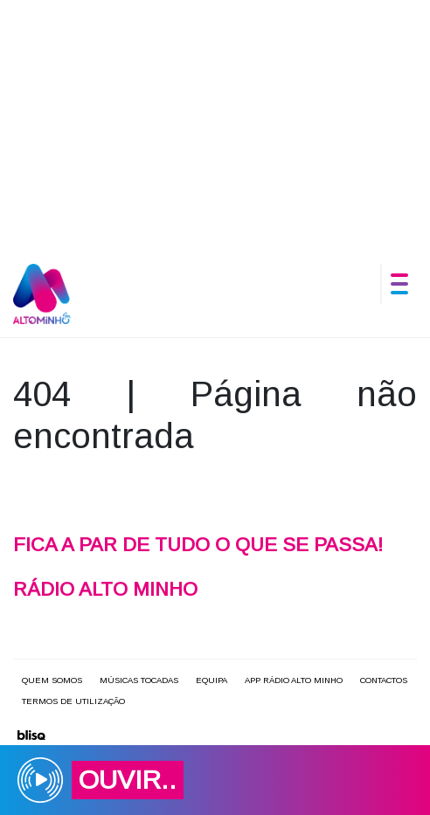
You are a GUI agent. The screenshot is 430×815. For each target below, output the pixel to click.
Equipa (211, 680)
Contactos (383, 680)
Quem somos (52, 680)
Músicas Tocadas (139, 680)
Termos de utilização (73, 701)
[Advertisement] (215, 122)
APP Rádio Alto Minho (294, 680)
